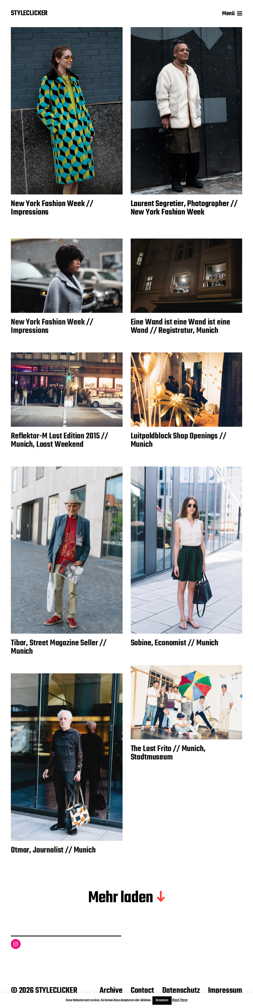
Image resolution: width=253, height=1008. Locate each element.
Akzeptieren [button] (162, 1000)
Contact (142, 990)
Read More (179, 1000)
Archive (111, 990)
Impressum (225, 990)
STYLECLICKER (29, 13)
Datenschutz (181, 990)
